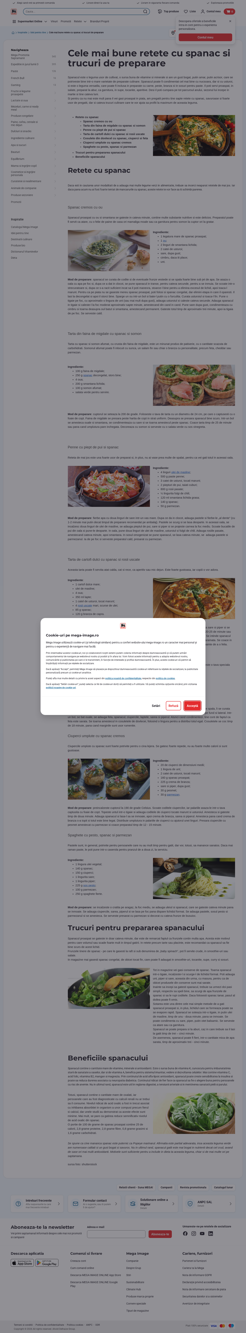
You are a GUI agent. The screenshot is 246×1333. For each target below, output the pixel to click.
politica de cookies (165, 678)
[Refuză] (173, 705)
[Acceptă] (192, 705)
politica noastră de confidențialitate (123, 678)
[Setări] (156, 705)
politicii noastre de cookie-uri (61, 687)
